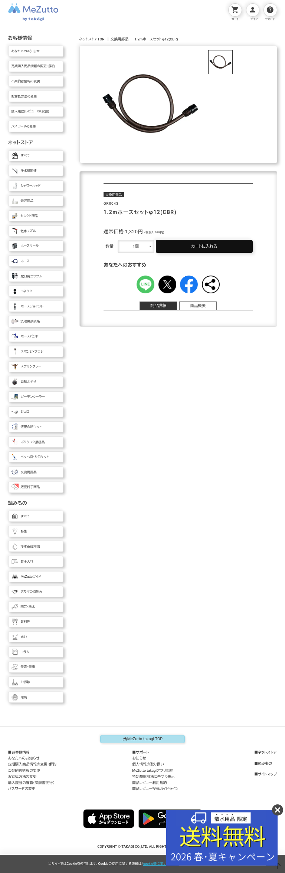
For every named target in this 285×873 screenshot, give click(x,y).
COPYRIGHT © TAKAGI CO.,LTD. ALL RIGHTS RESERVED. (142, 846)
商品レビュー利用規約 (149, 783)
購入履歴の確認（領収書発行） (31, 783)
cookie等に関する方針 (159, 864)
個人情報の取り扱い (148, 764)
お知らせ (139, 758)
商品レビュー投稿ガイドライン (155, 789)
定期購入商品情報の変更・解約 (32, 764)
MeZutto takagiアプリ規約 (152, 770)
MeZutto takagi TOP (142, 739)
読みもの (265, 763)
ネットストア (267, 752)
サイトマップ (267, 774)
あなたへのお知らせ (24, 758)
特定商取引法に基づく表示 (153, 776)
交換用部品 (119, 39)
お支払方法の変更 (22, 776)
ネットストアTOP (92, 39)
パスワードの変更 (22, 789)
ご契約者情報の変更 (24, 770)
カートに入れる (204, 246)
